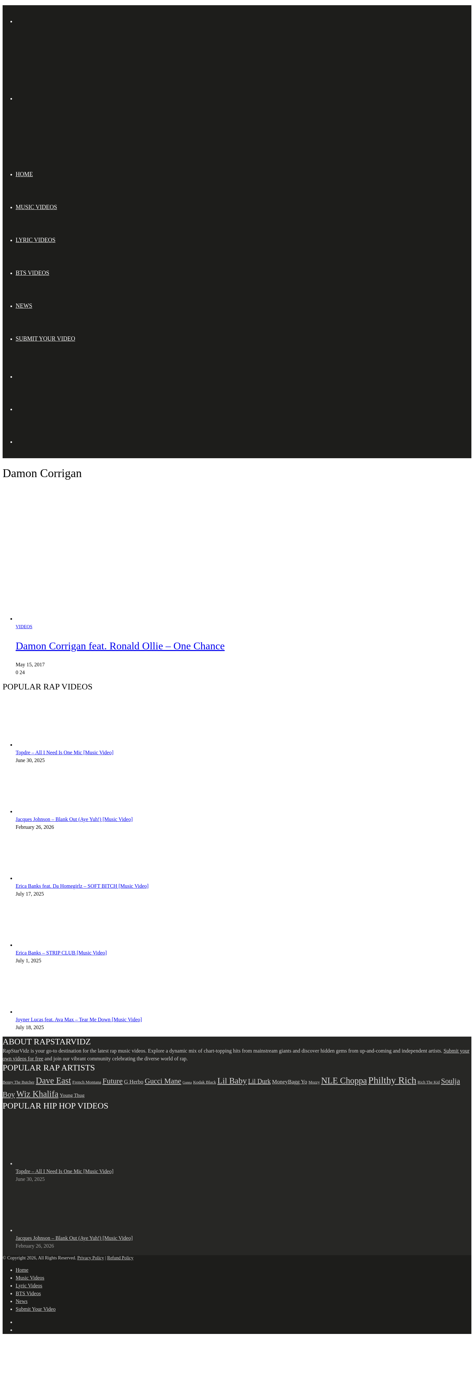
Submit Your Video (45, 338)
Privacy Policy (90, 1257)
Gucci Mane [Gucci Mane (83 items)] (163, 1081)
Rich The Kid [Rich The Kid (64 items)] (429, 1082)
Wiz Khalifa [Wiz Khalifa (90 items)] (37, 1094)
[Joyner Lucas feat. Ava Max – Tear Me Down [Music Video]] (51, 1011)
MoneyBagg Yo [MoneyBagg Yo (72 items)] (289, 1082)
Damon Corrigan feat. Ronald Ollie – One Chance (120, 646)
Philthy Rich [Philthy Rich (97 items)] (392, 1080)
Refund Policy (120, 1257)
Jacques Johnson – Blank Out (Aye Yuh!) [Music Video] (74, 819)
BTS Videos (32, 273)
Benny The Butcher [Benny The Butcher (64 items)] (19, 1082)
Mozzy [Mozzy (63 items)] (314, 1082)
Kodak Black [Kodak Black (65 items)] (204, 1082)
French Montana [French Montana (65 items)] (86, 1082)
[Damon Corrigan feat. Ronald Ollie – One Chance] (143, 618)
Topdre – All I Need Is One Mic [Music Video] (64, 752)
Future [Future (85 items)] (113, 1081)
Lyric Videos (35, 240)
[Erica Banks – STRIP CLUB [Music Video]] (51, 945)
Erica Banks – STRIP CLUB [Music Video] (61, 953)
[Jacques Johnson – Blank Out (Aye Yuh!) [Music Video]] (51, 811)
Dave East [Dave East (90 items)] (53, 1080)
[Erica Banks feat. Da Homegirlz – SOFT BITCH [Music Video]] (51, 878)
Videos (24, 626)
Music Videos (36, 207)
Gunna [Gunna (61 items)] (187, 1082)
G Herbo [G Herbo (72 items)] (134, 1082)
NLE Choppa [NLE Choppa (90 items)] (344, 1080)
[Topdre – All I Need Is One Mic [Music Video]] (51, 744)
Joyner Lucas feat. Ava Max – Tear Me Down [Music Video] (79, 1019)
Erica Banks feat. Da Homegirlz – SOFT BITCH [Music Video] (82, 886)
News (24, 306)
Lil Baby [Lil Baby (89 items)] (232, 1080)
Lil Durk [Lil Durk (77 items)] (259, 1081)
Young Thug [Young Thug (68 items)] (72, 1095)
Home (24, 174)
